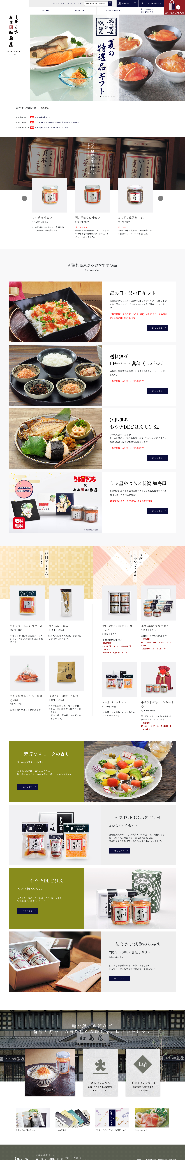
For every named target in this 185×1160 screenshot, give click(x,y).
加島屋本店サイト (127, 3)
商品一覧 (46, 10)
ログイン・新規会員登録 (151, 3)
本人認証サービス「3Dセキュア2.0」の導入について (56, 127)
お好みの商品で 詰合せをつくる (147, 10)
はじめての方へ (58, 3)
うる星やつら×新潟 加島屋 (138, 483)
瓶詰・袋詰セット (113, 10)
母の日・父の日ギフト (133, 293)
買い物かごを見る (174, 7)
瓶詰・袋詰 (79, 10)
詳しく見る (157, 327)
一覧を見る (44, 108)
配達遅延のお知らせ (43, 117)
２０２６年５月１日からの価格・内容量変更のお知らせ (57, 122)
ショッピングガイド (74, 3)
